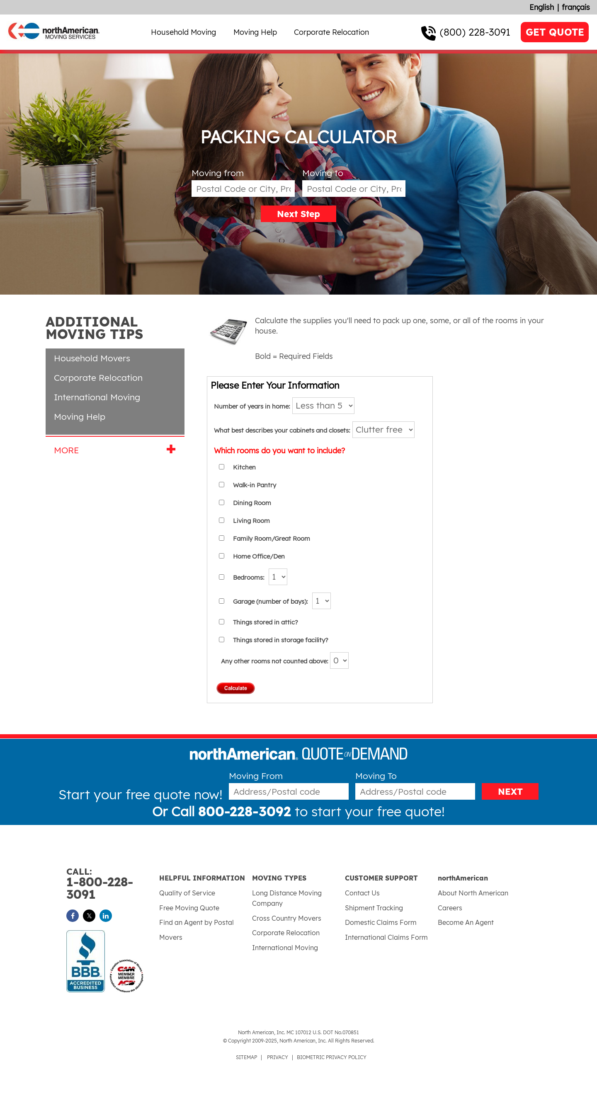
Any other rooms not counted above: (285, 661)
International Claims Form (386, 937)
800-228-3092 (244, 811)
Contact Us (362, 893)
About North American (473, 893)
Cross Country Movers (286, 918)
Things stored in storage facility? (280, 640)
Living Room (251, 521)
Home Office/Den (259, 556)
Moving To (376, 776)
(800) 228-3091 (475, 32)
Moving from (218, 172)
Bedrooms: (249, 577)
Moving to (322, 172)
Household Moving (183, 32)
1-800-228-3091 (112, 884)
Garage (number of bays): (270, 601)
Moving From (256, 776)
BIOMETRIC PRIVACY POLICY (331, 1057)
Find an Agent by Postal (196, 922)
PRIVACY (277, 1057)
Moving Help (255, 32)
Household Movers (92, 358)
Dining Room (252, 503)
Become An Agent (466, 922)
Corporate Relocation (331, 32)
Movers (170, 937)
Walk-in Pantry (254, 485)
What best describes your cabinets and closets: (282, 430)
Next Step (298, 213)
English (541, 7)
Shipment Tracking (374, 908)
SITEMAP (246, 1057)
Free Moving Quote (189, 908)
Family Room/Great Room (271, 538)
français (576, 7)
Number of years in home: (252, 406)
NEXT (510, 791)
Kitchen (244, 467)
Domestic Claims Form (381, 922)
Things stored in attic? (265, 622)
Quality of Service (187, 893)
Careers (450, 908)
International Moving (97, 397)
